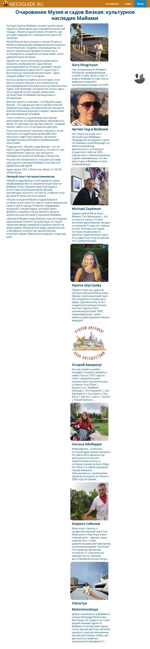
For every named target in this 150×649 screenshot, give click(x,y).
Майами (31, 25)
